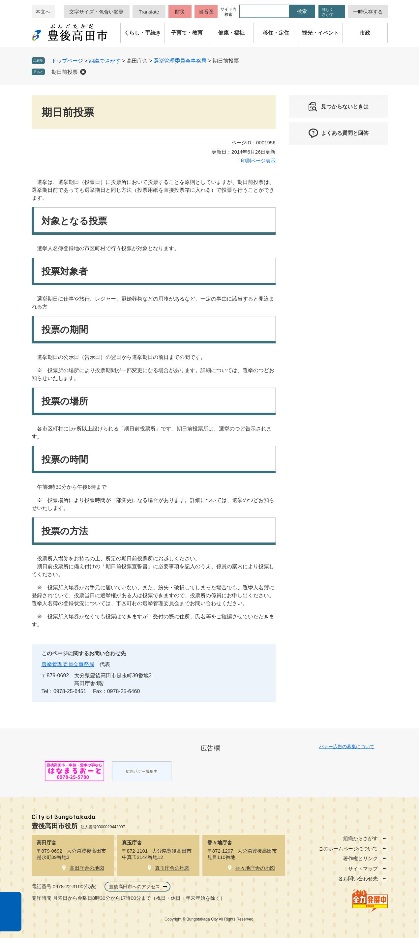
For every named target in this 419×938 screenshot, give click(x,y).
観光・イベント (320, 33)
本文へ (43, 12)
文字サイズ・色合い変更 (96, 12)
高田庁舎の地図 (87, 868)
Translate (149, 12)
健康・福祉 (231, 33)
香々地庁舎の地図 (255, 868)
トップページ (67, 61)
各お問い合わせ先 (358, 878)
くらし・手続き (142, 33)
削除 (83, 72)
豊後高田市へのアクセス (134, 886)
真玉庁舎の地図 (172, 868)
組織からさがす (360, 838)
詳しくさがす (328, 12)
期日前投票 (64, 72)
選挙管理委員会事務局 (180, 61)
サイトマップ (363, 868)
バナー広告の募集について (346, 746)
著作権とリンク (360, 858)
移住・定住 (276, 33)
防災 (180, 12)
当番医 (206, 12)
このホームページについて (348, 848)
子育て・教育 (187, 33)
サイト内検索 (228, 12)
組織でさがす (105, 61)
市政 (365, 33)
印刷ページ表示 (258, 160)
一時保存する (368, 12)
